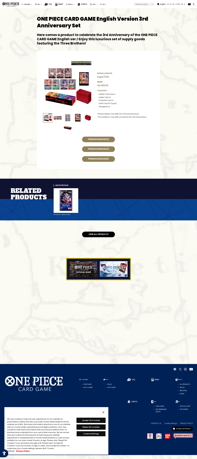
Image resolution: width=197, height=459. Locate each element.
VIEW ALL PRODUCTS (98, 238)
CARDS (114, 4)
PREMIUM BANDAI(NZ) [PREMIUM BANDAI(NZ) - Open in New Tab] (98, 159)
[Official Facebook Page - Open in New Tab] (175, 373)
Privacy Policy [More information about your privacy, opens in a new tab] (23, 451)
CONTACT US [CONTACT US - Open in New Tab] (156, 427)
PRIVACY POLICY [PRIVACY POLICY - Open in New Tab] (186, 427)
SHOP (128, 4)
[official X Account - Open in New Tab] (194, 4)
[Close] (103, 412)
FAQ (62, 4)
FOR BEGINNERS (31, 4)
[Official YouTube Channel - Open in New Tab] (189, 4)
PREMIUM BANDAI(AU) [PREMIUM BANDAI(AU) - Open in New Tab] (98, 149)
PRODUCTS (85, 4)
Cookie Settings (170, 427)
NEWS (72, 4)
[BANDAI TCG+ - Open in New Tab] (159, 440)
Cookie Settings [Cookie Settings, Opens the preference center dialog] (91, 433)
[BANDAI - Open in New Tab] (167, 440)
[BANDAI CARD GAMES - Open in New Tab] (150, 440)
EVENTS (102, 4)
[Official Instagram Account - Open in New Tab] (185, 373)
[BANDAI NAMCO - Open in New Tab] (183, 440)
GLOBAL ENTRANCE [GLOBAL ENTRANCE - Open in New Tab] (183, 432)
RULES (49, 4)
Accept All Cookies (91, 420)
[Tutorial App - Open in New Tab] (114, 273)
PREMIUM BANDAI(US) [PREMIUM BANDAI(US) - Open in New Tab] (98, 139)
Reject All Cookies (90, 427)
